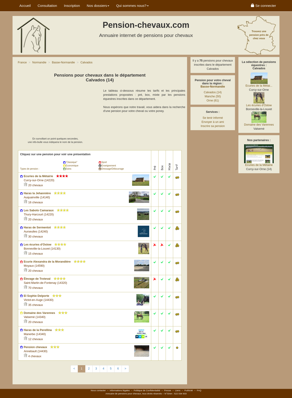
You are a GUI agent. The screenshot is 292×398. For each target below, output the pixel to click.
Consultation (47, 6)
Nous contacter (98, 390)
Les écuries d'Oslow (259, 105)
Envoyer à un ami (212, 122)
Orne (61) (213, 100)
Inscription (72, 6)
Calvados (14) (213, 92)
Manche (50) (213, 96)
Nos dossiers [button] (98, 6)
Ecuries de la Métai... (258, 85)
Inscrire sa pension (213, 126)
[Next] (125, 368)
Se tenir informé (213, 117)
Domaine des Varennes (259, 124)
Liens (177, 390)
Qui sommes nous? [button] (132, 6)
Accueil (25, 6)
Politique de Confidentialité (147, 390)
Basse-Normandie (213, 86)
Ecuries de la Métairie (259, 165)
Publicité (188, 390)
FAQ (199, 390)
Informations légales (120, 390)
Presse (167, 390)
